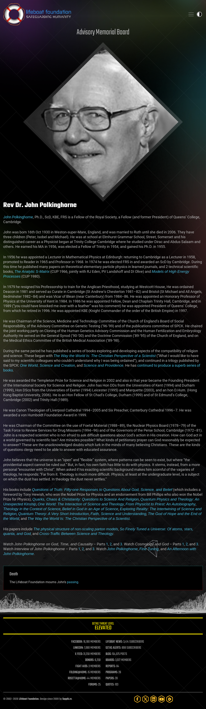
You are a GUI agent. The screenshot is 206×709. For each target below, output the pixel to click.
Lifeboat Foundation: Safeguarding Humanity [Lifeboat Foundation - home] (93, 14)
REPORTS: (111, 666)
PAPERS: (110, 678)
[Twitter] (145, 699)
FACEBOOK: (77, 641)
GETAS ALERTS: (113, 648)
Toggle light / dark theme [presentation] (199, 14)
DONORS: (89, 660)
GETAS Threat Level (103, 626)
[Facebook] (137, 699)
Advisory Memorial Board (103, 32)
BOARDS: (110, 660)
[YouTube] (161, 699)
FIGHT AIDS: (81, 666)
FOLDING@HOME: (78, 672)
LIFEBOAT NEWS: (114, 641)
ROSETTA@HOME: (77, 678)
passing (72, 582)
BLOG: (108, 654)
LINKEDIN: (78, 648)
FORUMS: (93, 684)
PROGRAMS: (112, 672)
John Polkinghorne (18, 217)
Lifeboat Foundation (29, 699)
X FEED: (79, 654)
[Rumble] (169, 699)
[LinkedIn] (153, 699)
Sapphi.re (67, 699)
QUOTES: (110, 684)
